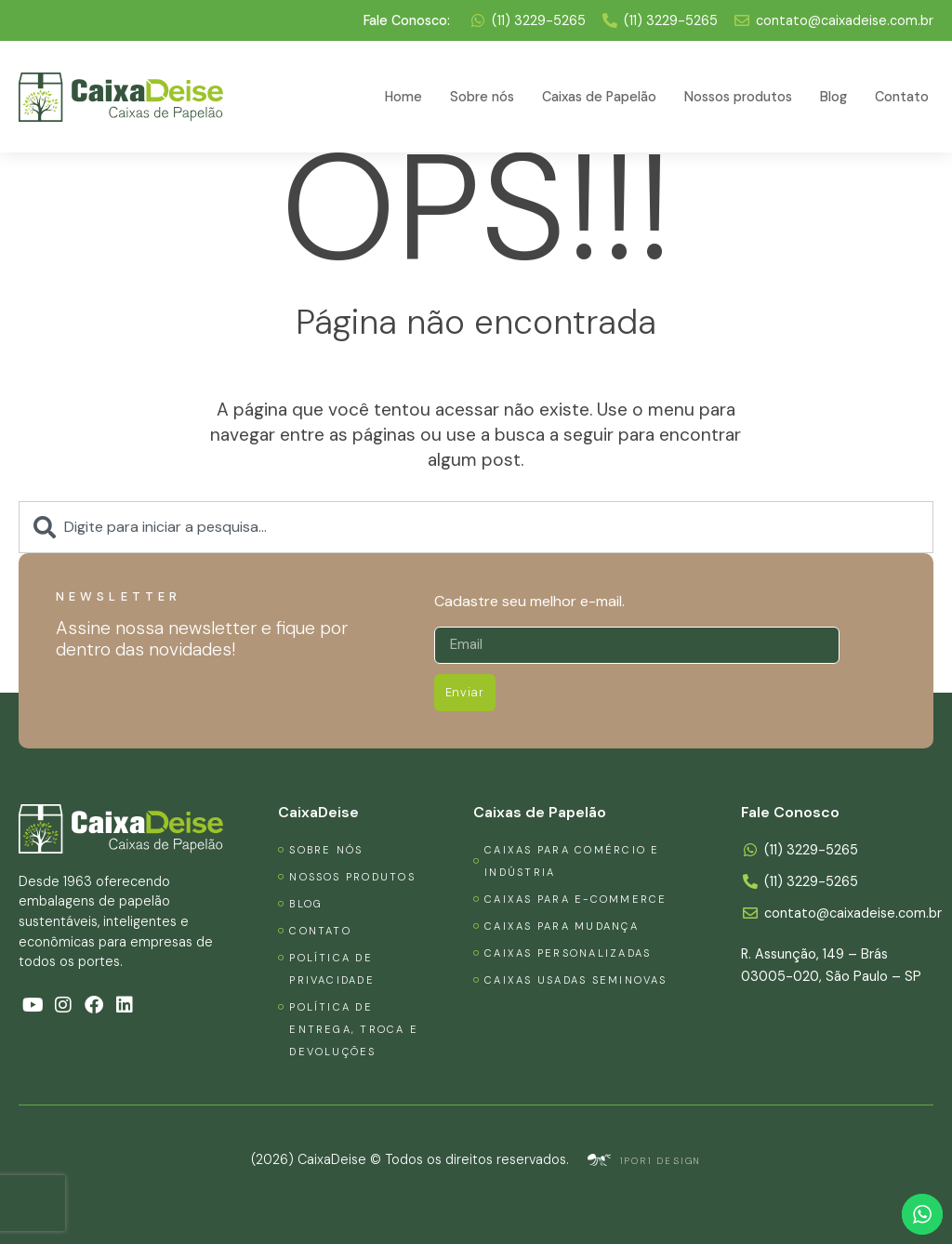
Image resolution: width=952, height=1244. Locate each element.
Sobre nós (482, 96)
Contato (902, 96)
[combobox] (476, 527)
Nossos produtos (738, 96)
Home (403, 96)
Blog (833, 96)
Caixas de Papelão (599, 96)
